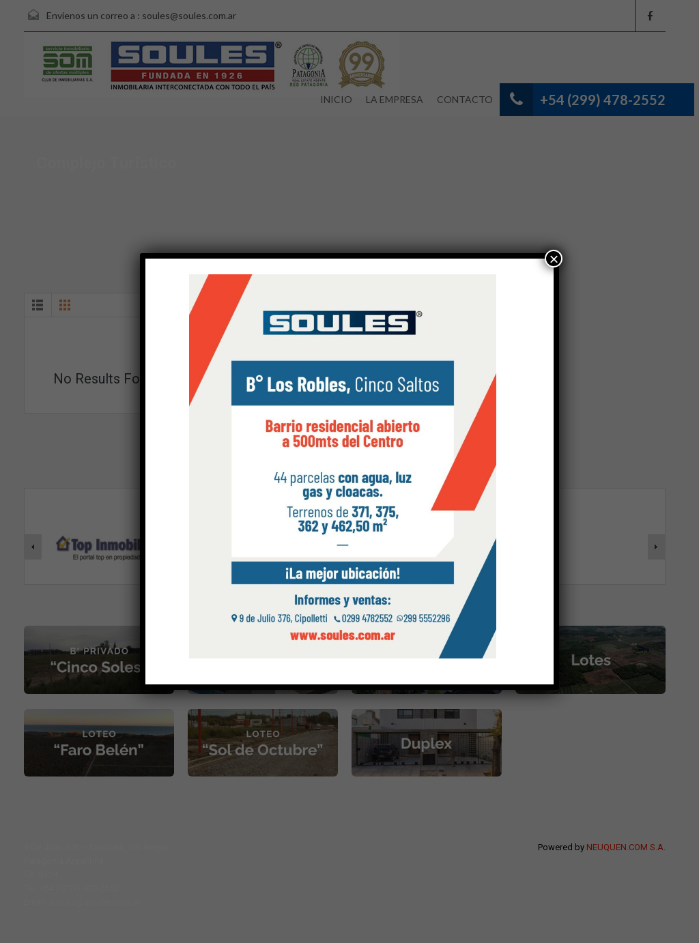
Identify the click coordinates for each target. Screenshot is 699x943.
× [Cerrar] (553, 258)
